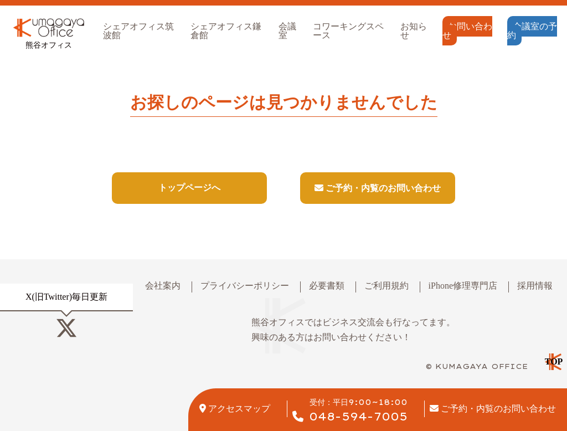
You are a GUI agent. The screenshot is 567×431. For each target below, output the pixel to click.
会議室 (287, 31)
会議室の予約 (532, 31)
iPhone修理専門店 (463, 285)
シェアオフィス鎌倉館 (225, 31)
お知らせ (413, 31)
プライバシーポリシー (244, 285)
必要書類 (326, 285)
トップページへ (189, 187)
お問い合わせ (467, 31)
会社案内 (163, 285)
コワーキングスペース (348, 31)
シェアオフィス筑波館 (138, 31)
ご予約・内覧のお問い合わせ (378, 188)
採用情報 (535, 285)
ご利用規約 (386, 285)
